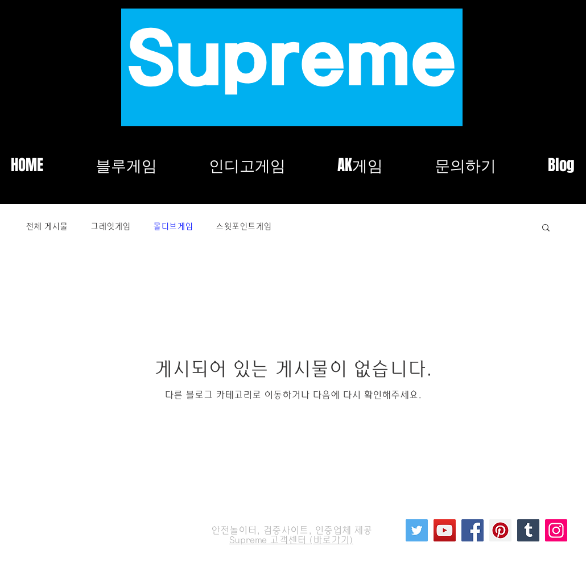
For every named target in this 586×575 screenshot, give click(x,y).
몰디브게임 (173, 226)
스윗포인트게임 (243, 226)
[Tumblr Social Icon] (528, 530)
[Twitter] (417, 530)
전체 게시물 (47, 226)
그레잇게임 (110, 226)
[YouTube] (445, 530)
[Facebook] (472, 530)
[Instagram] (556, 530)
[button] (545, 228)
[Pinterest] (500, 530)
